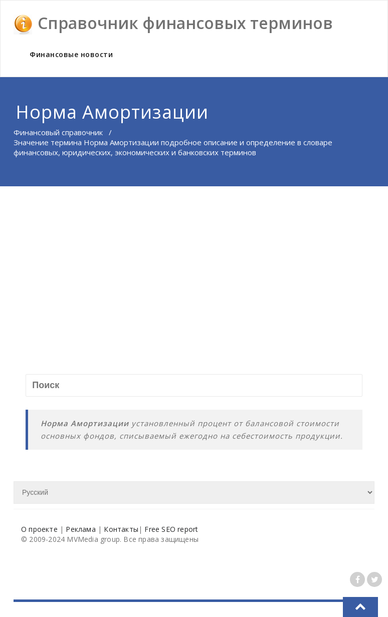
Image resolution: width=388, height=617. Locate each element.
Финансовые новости (71, 54)
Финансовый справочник (58, 132)
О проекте (39, 529)
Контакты (121, 529)
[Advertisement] (194, 261)
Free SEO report (171, 529)
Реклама (80, 529)
